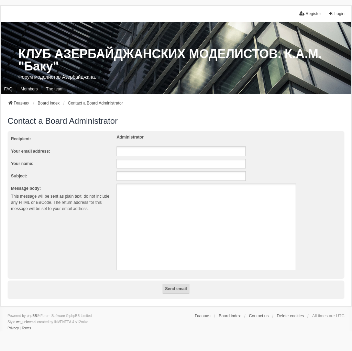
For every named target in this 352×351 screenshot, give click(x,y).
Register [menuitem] (310, 13)
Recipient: (21, 138)
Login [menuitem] (336, 13)
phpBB (32, 316)
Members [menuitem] (29, 89)
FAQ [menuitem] (8, 89)
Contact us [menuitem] (258, 316)
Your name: (22, 163)
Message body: (26, 188)
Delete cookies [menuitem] (290, 316)
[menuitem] (13, 328)
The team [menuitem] (55, 89)
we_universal (26, 322)
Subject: (19, 176)
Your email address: (30, 151)
